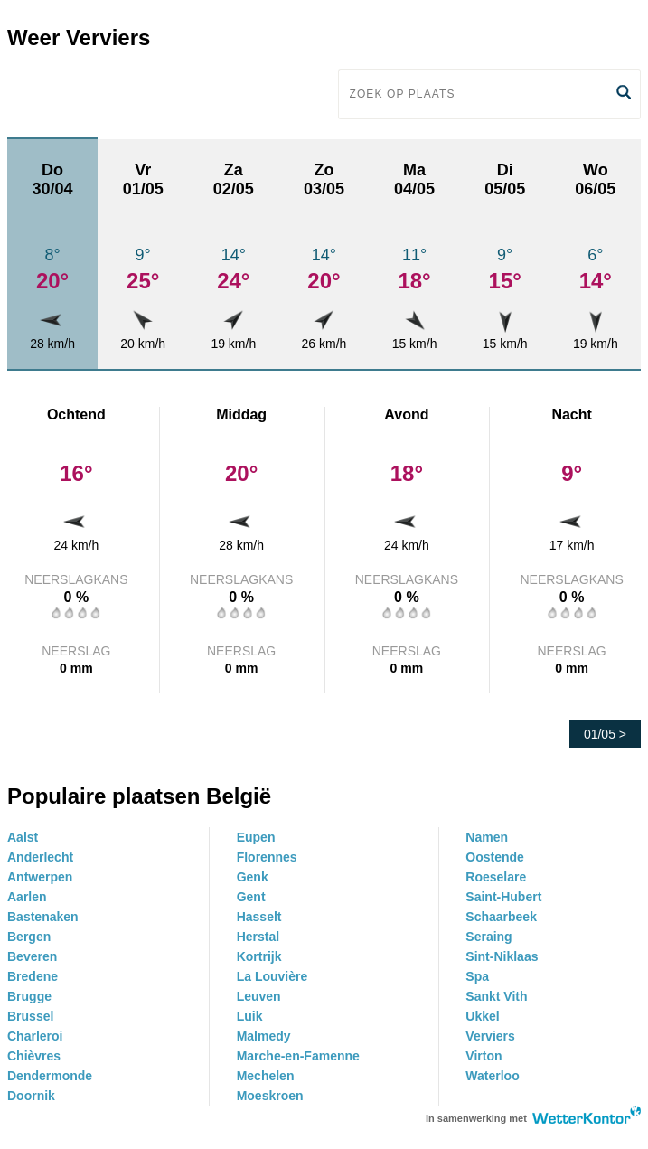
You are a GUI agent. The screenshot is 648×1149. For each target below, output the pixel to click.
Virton (483, 1056)
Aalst (22, 837)
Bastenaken (43, 916)
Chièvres (34, 1056)
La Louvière (272, 976)
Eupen (256, 837)
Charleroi (34, 1036)
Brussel (30, 1016)
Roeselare (495, 877)
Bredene (32, 976)
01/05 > (605, 734)
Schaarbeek (501, 916)
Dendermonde (49, 1076)
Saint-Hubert (503, 897)
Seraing (488, 936)
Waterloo (492, 1076)
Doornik (31, 1095)
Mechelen (266, 1076)
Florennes (267, 857)
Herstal (258, 936)
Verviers (490, 1036)
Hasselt (259, 916)
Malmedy (264, 1036)
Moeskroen (270, 1095)
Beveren (32, 956)
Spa (477, 976)
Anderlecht (40, 857)
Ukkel (482, 1016)
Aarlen (27, 897)
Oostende (494, 857)
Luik (250, 1016)
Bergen (29, 936)
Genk (252, 877)
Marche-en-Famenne (298, 1056)
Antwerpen (39, 877)
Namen (486, 837)
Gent (251, 897)
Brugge (29, 996)
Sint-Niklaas (501, 956)
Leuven (259, 996)
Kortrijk (259, 956)
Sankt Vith (496, 996)
